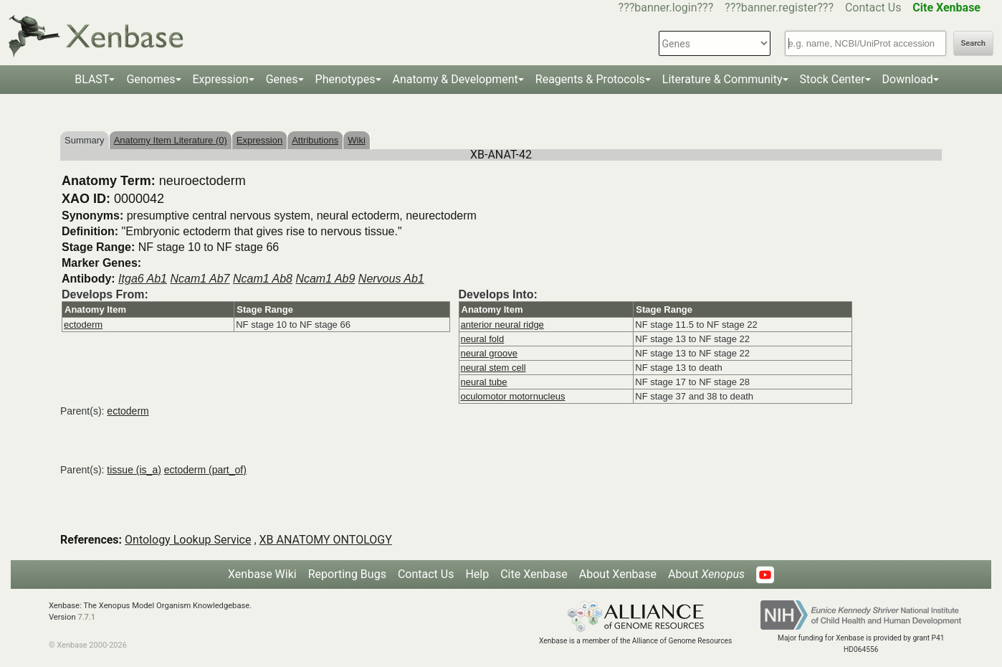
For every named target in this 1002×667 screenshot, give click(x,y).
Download (907, 79)
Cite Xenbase (534, 574)
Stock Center (832, 79)
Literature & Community (722, 79)
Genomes (150, 79)
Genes (282, 79)
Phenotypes (345, 79)
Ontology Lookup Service (188, 540)
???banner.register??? (779, 7)
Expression (221, 79)
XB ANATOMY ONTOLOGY (325, 540)
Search (973, 43)
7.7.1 (86, 617)
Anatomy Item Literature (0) (170, 140)
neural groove (489, 353)
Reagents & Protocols (590, 79)
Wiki (357, 140)
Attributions (315, 140)
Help (477, 574)
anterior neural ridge (502, 324)
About (706, 574)
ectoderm (83, 324)
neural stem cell (493, 367)
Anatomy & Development (455, 79)
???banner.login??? (666, 7)
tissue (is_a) (134, 470)
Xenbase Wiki (262, 574)
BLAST (92, 79)
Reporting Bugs (347, 574)
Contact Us (873, 7)
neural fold (483, 339)
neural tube (484, 382)
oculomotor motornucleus (513, 396)
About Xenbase (618, 574)
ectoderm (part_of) (205, 470)
